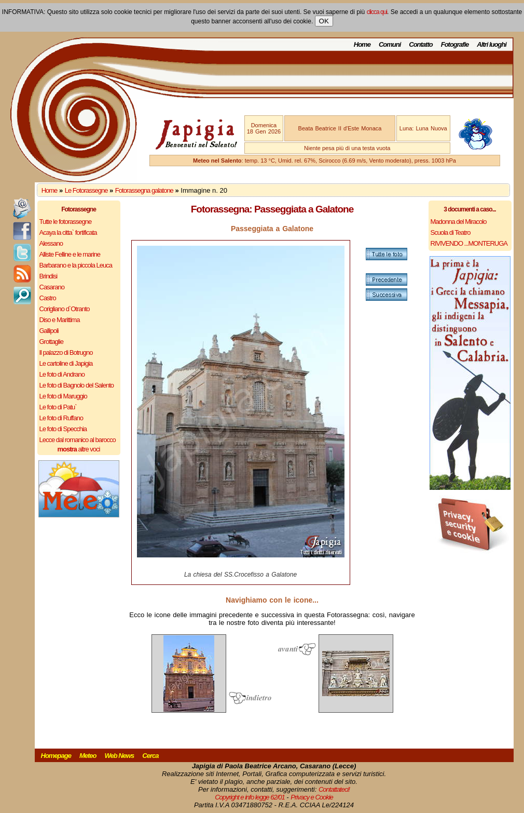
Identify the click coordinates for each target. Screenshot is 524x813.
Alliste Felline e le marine (70, 254)
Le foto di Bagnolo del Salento (76, 385)
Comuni (390, 44)
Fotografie (455, 44)
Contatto (420, 44)
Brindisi (48, 276)
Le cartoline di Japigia (66, 363)
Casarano (51, 287)
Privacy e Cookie (312, 797)
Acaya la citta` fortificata (68, 232)
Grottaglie (51, 341)
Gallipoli (49, 331)
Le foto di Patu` (58, 407)
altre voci (79, 449)
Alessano (51, 243)
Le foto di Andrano (62, 374)
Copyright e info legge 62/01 (250, 797)
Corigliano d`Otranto (64, 309)
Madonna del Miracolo (459, 221)
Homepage (56, 755)
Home (362, 44)
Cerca (150, 755)
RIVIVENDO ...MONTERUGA (469, 243)
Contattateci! (334, 789)
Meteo (87, 755)
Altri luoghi (491, 44)
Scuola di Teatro (451, 232)
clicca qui (377, 12)
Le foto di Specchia (63, 429)
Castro (47, 298)
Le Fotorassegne (86, 190)
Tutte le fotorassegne (65, 221)
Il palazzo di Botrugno (66, 352)
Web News (119, 755)
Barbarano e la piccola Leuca (75, 265)
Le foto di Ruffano (61, 418)
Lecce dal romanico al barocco (77, 440)
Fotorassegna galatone (144, 190)
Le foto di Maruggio (63, 396)
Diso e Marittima (59, 320)
